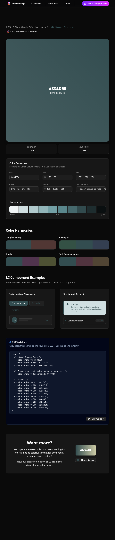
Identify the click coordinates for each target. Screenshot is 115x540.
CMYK (11, 184)
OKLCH (46, 184)
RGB (44, 173)
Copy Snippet (96, 418)
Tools (68, 3)
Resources (54, 3)
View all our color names (39, 465)
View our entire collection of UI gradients (39, 461)
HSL (77, 173)
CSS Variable (82, 184)
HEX (11, 173)
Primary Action (19, 303)
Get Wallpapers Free (95, 3)
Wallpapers (37, 3)
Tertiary (15, 310)
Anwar (85, 450)
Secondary (37, 303)
